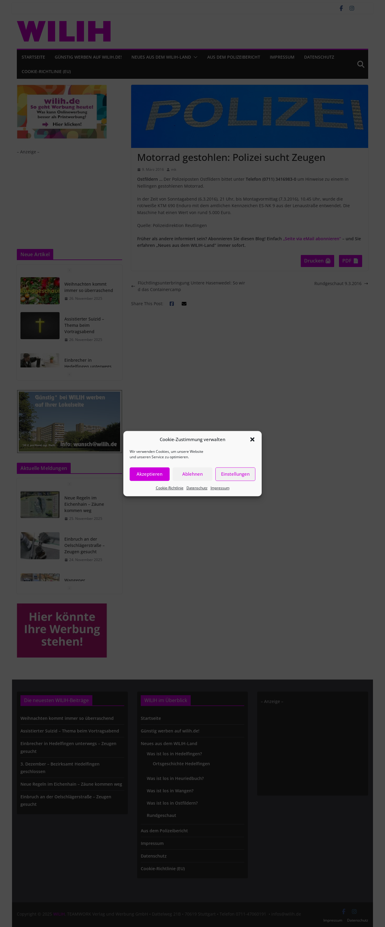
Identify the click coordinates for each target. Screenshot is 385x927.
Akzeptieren (149, 474)
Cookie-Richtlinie (169, 487)
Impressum (220, 487)
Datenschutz (197, 487)
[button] (252, 439)
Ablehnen (192, 474)
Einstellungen (235, 474)
